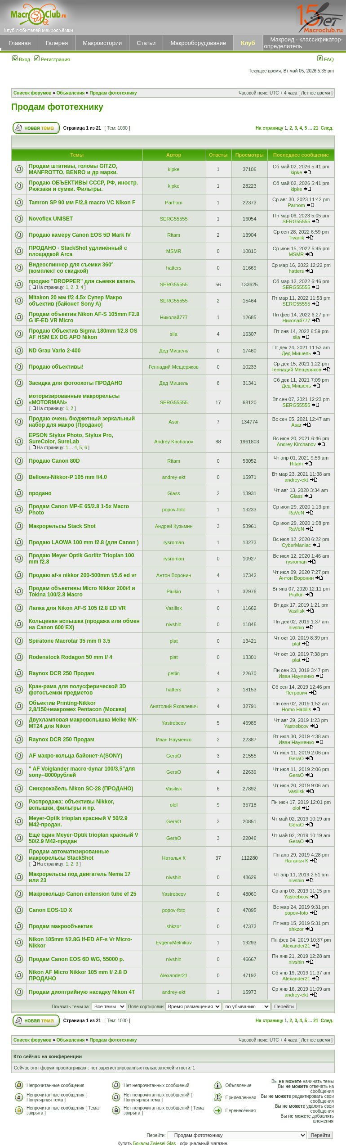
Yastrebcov (174, 723)
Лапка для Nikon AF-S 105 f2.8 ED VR (77, 608)
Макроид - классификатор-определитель (303, 43)
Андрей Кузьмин (174, 526)
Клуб (248, 43)
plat (174, 641)
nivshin (174, 624)
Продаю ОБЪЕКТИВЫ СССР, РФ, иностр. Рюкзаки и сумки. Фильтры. (83, 186)
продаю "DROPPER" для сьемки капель (82, 281)
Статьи (146, 43)
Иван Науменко (296, 676)
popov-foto (174, 509)
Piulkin (173, 591)
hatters (174, 268)
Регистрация (52, 59)
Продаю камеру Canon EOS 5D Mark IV (80, 235)
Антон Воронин (173, 575)
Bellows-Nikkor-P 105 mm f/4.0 (68, 477)
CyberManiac (296, 545)
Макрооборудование (198, 43)
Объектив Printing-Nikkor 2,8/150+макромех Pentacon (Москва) (77, 706)
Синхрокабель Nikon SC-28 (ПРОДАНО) (81, 788)
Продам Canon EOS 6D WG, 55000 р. (76, 959)
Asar (174, 421)
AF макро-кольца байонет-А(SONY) (75, 756)
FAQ (325, 59)
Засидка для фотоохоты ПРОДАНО (76, 383)
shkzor (173, 926)
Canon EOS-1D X (50, 910)
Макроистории (102, 43)
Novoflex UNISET (51, 219)
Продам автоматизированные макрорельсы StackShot (69, 854)
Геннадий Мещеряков (174, 367)
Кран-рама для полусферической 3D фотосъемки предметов (77, 689)
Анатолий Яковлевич (174, 706)
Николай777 (174, 317)
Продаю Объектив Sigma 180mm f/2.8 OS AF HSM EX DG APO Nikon (83, 334)
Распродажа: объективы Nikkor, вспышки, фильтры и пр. (71, 805)
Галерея (56, 43)
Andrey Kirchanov (173, 441)
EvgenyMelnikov (174, 942)
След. (327, 128)
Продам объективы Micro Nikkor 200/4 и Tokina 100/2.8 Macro (82, 591)
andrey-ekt (174, 477)
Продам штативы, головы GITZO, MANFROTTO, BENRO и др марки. (73, 169)
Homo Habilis (296, 709)
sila (173, 334)
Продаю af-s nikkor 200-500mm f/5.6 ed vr (83, 575)
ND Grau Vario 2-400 (54, 350)
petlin (173, 673)
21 (315, 128)
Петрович (296, 692)
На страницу (270, 128)
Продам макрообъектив (61, 926)
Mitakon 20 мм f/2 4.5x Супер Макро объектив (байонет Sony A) (75, 300)
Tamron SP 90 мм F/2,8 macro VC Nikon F (82, 202)
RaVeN (296, 512)
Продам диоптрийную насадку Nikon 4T (82, 992)
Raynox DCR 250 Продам (61, 673)
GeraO (173, 755)
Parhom (173, 202)
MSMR (174, 251)
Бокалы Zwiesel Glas (155, 1143)
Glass (174, 493)
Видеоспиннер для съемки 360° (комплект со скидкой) (71, 268)
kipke (174, 169)
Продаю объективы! (56, 367)
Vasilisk (173, 608)
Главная (20, 43)
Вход (21, 59)
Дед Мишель (173, 350)
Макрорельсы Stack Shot (62, 526)
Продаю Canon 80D (54, 461)
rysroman (174, 542)
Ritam (173, 235)
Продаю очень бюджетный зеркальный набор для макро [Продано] (82, 421)
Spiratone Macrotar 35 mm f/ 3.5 (69, 641)
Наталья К (173, 858)
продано (40, 493)
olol (173, 805)
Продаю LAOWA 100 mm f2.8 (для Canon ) (84, 542)
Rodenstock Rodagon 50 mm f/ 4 (70, 657)
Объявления (71, 92)
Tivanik (296, 237)
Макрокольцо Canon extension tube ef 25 (82, 894)
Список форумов (32, 92)
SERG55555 (174, 218)
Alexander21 (297, 945)
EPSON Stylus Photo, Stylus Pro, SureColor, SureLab (71, 438)
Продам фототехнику (113, 92)
